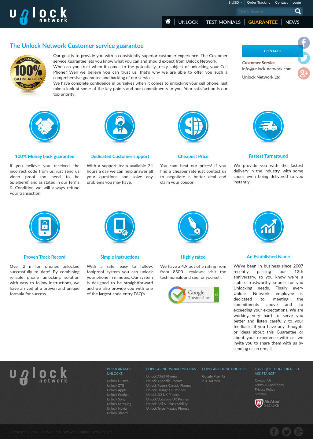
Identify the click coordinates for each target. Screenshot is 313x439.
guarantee (263, 22)
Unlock (188, 22)
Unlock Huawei (118, 381)
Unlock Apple (117, 390)
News (292, 22)
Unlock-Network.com (38, 376)
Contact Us (263, 380)
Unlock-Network (38, 16)
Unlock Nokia (117, 408)
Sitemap (261, 394)
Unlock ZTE (115, 385)
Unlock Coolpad (119, 395)
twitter (286, 431)
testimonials (223, 22)
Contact (281, 2)
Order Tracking (259, 2)
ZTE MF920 (211, 381)
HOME (168, 21)
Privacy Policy (265, 389)
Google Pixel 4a (213, 376)
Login (297, 2)
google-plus (298, 431)
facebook (274, 431)
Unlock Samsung (119, 404)
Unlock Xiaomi (117, 413)
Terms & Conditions (269, 385)
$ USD (233, 2)
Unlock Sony (116, 399)
